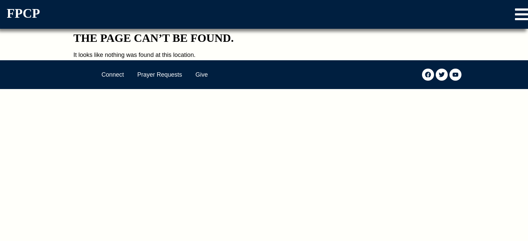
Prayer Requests (159, 74)
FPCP (23, 13)
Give (202, 74)
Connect (113, 74)
